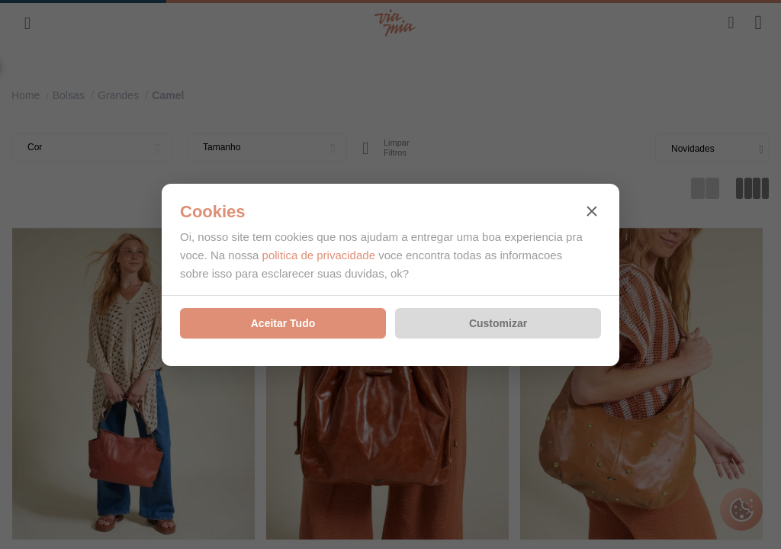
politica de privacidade (318, 255)
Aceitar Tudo (283, 323)
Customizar (498, 323)
